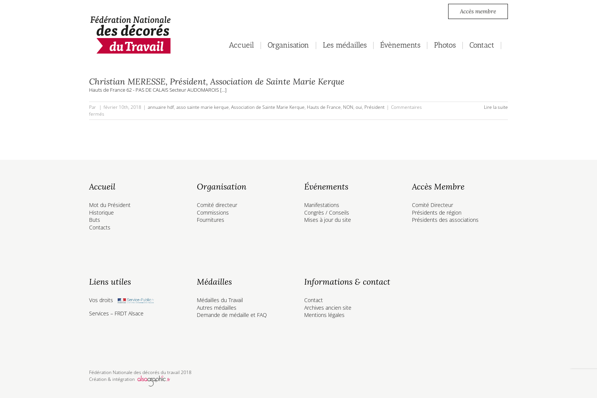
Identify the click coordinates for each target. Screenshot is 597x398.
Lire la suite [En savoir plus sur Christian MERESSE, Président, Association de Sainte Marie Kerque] (496, 107)
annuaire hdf (161, 107)
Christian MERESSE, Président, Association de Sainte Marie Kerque (217, 81)
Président (374, 107)
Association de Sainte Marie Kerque (268, 107)
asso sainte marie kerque (202, 107)
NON (348, 107)
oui (359, 107)
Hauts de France (324, 107)
